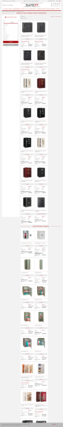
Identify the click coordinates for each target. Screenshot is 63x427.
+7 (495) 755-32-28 (55, 3)
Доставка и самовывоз (37, 414)
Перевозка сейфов (36, 413)
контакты (58, 8)
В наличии (27, 126)
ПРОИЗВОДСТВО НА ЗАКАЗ (13, 411)
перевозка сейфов (41, 8)
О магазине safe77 (24, 414)
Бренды (10, 8)
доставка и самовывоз (50, 8)
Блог (27, 8)
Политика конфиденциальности (26, 418)
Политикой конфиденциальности (17, 425)
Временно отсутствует (40, 156)
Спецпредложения (16, 8)
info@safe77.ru (51, 1)
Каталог (5, 8)
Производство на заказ (36, 6)
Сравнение (6, 1)
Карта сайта (23, 417)
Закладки (12, 1)
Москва (11, 5)
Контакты (22, 416)
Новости (23, 8)
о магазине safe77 (32, 8)
